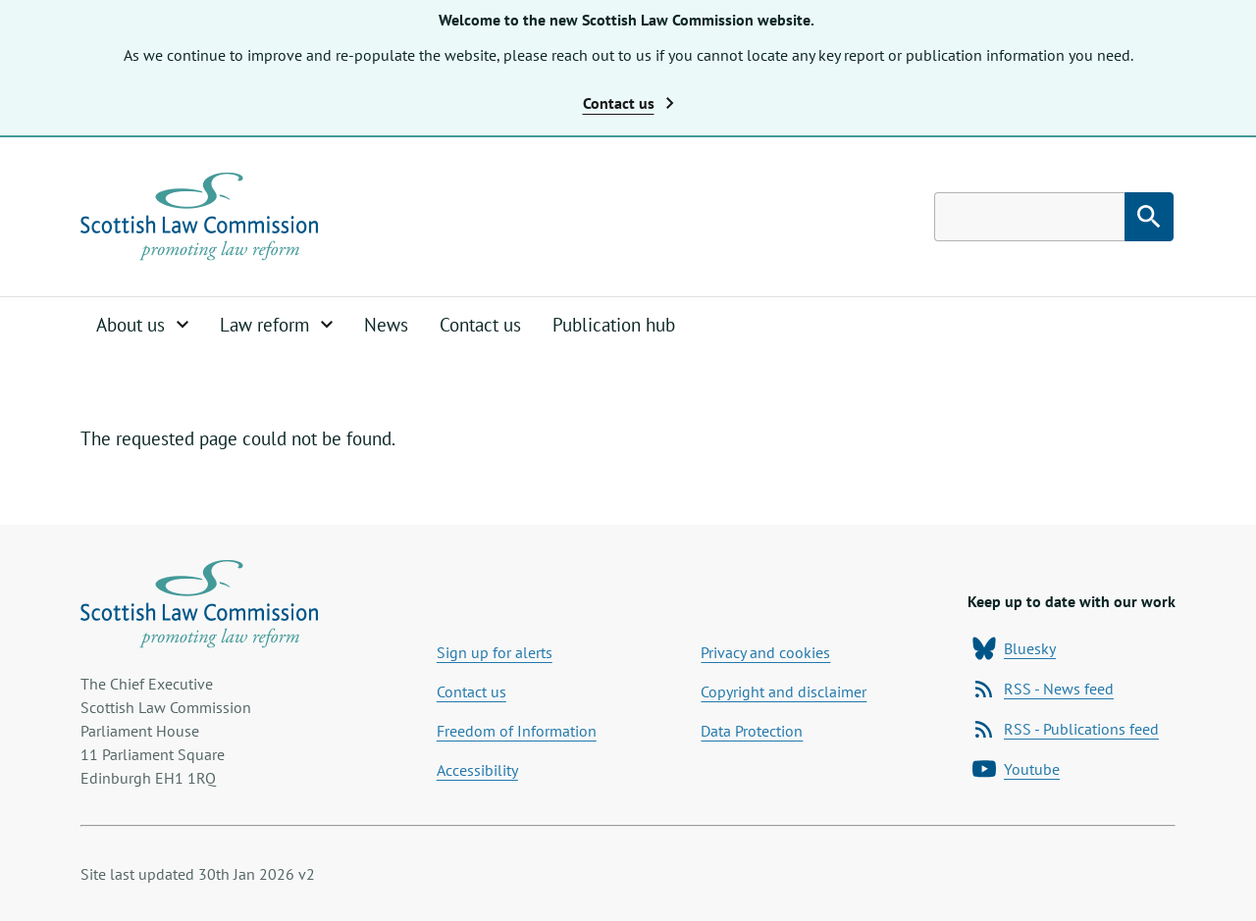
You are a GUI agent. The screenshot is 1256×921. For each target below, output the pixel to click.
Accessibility (477, 770)
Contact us (480, 324)
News (386, 324)
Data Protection (752, 731)
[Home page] (199, 217)
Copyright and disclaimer (783, 691)
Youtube (1016, 769)
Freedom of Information (517, 731)
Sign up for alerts (494, 652)
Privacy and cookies (765, 652)
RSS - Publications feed (1065, 729)
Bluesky (1014, 648)
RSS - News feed (1043, 688)
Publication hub (613, 324)
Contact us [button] (628, 103)
